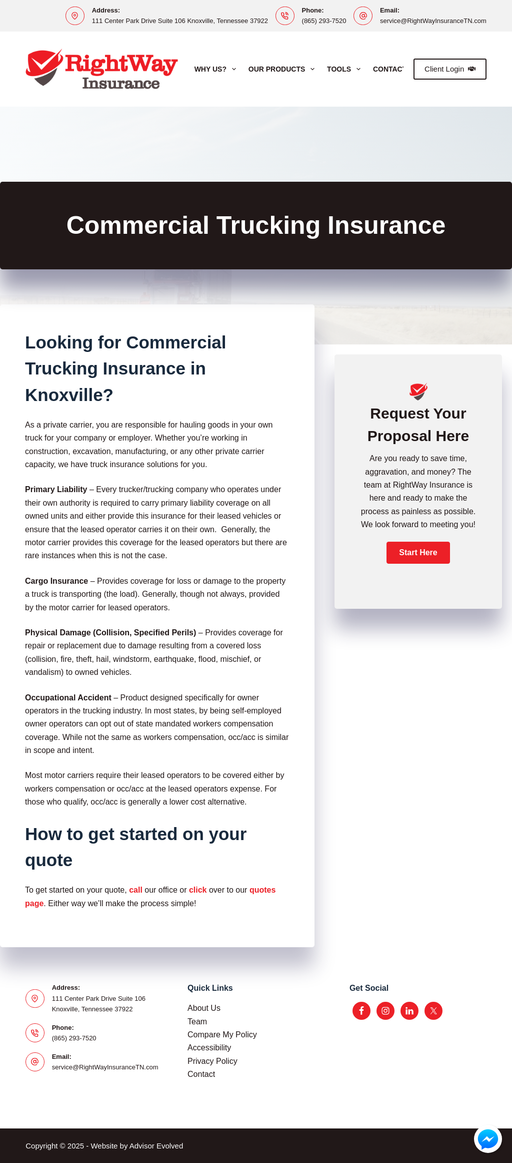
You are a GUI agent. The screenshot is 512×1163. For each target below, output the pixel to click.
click (198, 890)
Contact (201, 1074)
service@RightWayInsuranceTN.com (433, 21)
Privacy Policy (213, 1061)
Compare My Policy (222, 1034)
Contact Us (395, 69)
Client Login (450, 69)
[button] (418, 553)
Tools (345, 69)
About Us (204, 1008)
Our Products (283, 69)
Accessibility (209, 1047)
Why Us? (217, 69)
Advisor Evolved (157, 1145)
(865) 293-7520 (324, 21)
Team (197, 1021)
